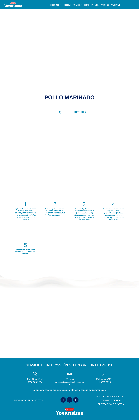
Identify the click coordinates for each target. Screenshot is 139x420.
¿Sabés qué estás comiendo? (86, 5)
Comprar (105, 5)
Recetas (67, 5)
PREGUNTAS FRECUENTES (28, 400)
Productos (54, 5)
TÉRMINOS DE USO (111, 400)
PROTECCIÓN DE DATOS (111, 404)
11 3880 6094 (104, 382)
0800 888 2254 (35, 382)
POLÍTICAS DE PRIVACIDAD (110, 396)
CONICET (115, 5)
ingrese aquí (63, 390)
